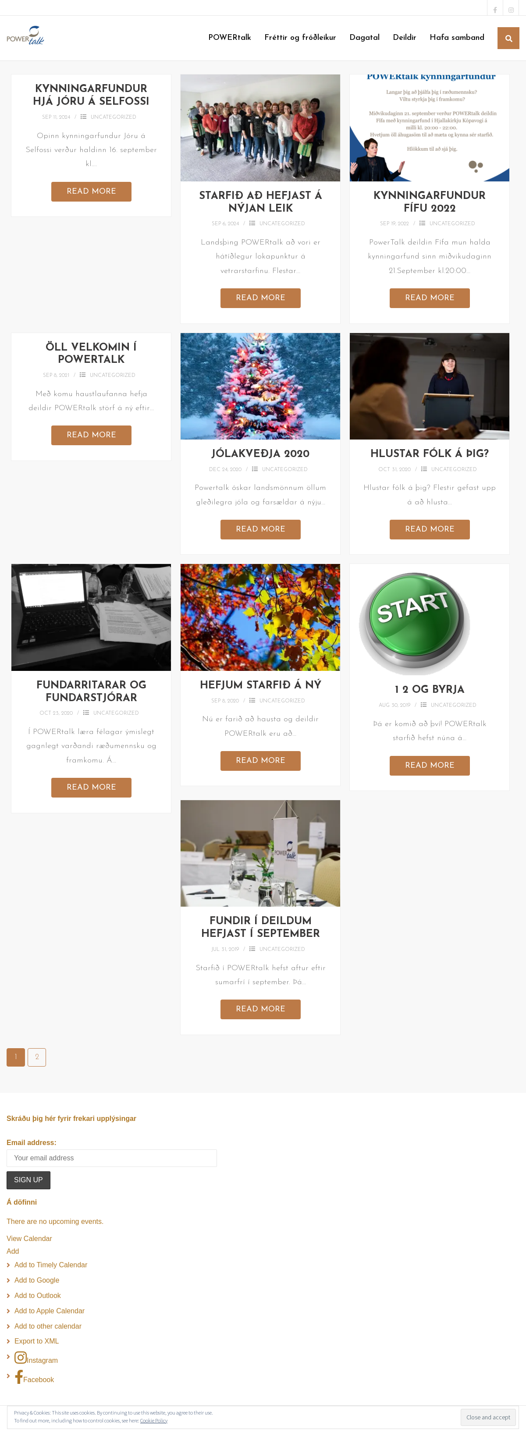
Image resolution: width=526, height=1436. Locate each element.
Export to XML (36, 1341)
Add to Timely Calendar (50, 1265)
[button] (13, 1251)
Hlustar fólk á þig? (429, 454)
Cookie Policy (153, 1420)
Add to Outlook (37, 1295)
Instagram (36, 1358)
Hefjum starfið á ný (260, 686)
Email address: (32, 1142)
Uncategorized (113, 117)
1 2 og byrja (430, 690)
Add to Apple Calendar (49, 1311)
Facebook (34, 1377)
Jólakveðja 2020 (260, 454)
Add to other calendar (48, 1326)
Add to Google (36, 1280)
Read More (91, 192)
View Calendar (29, 1238)
